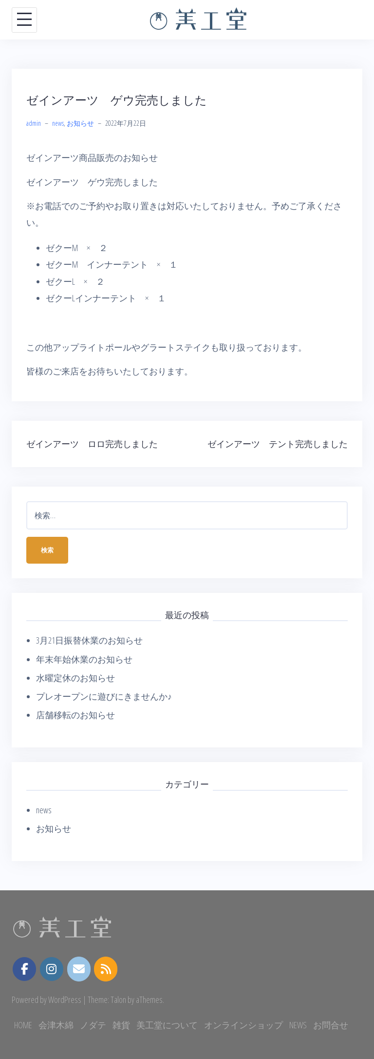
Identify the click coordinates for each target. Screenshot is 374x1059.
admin (33, 123)
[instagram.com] (51, 969)
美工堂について (167, 1025)
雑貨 (121, 1025)
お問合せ (330, 1025)
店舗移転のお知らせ (75, 715)
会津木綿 (56, 1025)
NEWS (298, 1025)
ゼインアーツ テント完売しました (277, 444)
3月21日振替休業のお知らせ (89, 640)
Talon (118, 999)
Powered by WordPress (46, 999)
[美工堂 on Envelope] (79, 969)
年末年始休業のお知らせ (84, 659)
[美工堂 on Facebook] (24, 969)
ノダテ (93, 1025)
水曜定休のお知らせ (75, 678)
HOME (23, 1025)
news (58, 123)
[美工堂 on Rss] (105, 969)
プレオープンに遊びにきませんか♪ (104, 696)
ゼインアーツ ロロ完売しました (92, 444)
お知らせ (80, 123)
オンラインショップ (243, 1025)
